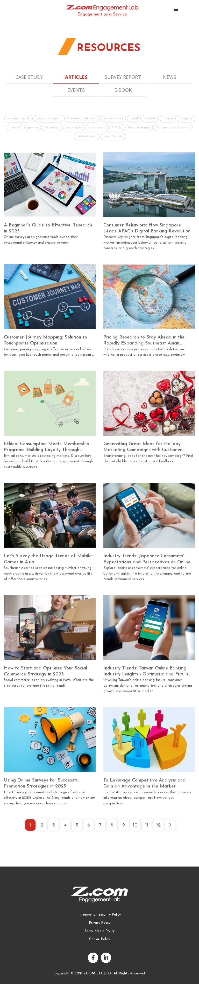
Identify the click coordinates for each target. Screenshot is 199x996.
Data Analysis (87, 136)
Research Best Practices (173, 127)
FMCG (117, 127)
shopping (186, 118)
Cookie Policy (99, 939)
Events (76, 90)
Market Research (48, 118)
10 (135, 825)
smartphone (96, 127)
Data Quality (113, 136)
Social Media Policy (99, 931)
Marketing (52, 127)
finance (168, 118)
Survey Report (123, 77)
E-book (123, 90)
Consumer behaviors (81, 118)
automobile (74, 127)
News (169, 77)
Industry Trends (139, 127)
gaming (32, 127)
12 (159, 825)
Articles (76, 77)
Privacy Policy (99, 923)
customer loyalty (18, 118)
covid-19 (15, 127)
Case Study (29, 77)
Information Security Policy (100, 914)
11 (146, 825)
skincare (150, 118)
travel (134, 118)
